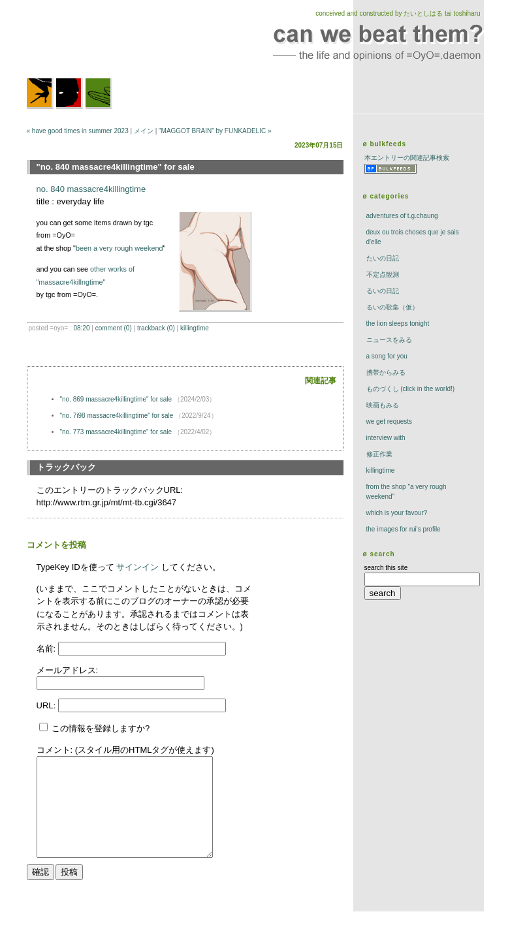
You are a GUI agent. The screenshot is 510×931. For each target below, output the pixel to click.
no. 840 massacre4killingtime (91, 189)
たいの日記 (382, 258)
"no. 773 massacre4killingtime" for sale (116, 431)
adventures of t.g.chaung (402, 215)
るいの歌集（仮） (392, 307)
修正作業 (379, 454)
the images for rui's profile (403, 529)
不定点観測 (382, 274)
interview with (386, 437)
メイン (143, 130)
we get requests (389, 421)
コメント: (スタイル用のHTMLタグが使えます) (125, 750)
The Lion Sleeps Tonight (398, 323)
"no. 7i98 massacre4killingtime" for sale (117, 415)
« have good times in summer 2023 (78, 130)
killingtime (194, 328)
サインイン (137, 567)
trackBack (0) (156, 328)
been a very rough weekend (119, 248)
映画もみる (382, 405)
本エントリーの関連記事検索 (406, 157)
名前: (47, 649)
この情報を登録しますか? (94, 728)
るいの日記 (382, 290)
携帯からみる (386, 372)
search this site (386, 567)
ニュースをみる (389, 339)
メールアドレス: (68, 670)
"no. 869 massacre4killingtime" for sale (116, 399)
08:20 (81, 328)
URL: (47, 705)
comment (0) (113, 328)
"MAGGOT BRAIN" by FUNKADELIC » (215, 130)
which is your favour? (397, 512)
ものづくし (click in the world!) (410, 388)
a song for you (386, 356)
